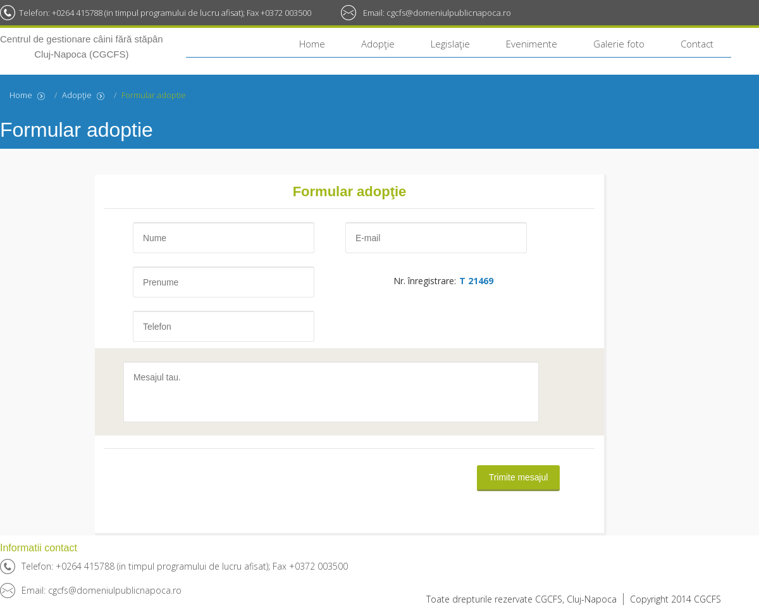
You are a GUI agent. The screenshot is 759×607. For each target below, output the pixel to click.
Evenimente (531, 43)
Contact (697, 43)
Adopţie (378, 43)
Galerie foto (619, 43)
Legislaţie (450, 43)
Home (312, 43)
